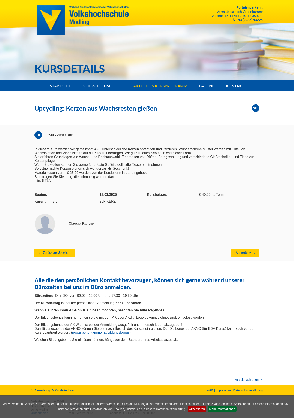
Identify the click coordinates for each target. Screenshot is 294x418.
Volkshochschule (102, 86)
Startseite (60, 86)
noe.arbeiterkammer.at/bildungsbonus (101, 332)
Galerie (206, 86)
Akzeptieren (197, 409)
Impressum (223, 390)
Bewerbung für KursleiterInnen (53, 390)
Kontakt (235, 86)
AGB (210, 390)
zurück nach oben (247, 379)
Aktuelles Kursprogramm (160, 86)
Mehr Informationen (222, 409)
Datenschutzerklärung (248, 390)
